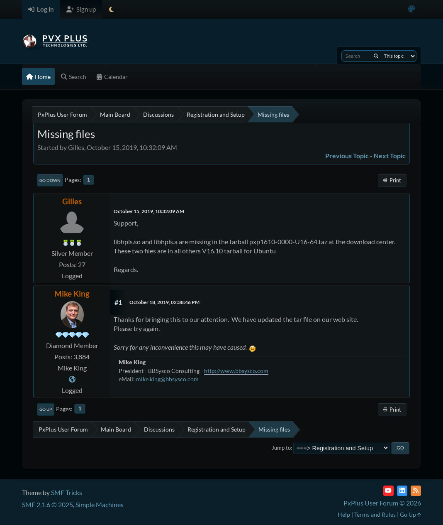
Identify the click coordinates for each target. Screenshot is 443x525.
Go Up (45, 409)
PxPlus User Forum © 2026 (382, 503)
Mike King (72, 293)
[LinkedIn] (402, 491)
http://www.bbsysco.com (236, 370)
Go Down (50, 180)
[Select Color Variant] (411, 9)
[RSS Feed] (416, 491)
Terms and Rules (375, 514)
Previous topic (347, 155)
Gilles (72, 201)
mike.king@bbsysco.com (167, 379)
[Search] (376, 56)
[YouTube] (388, 491)
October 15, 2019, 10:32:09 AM (149, 211)
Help (344, 514)
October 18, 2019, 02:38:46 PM (164, 302)
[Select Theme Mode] (111, 9)
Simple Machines (99, 504)
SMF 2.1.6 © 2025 (47, 504)
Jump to (281, 447)
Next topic (390, 155)
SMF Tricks (66, 492)
